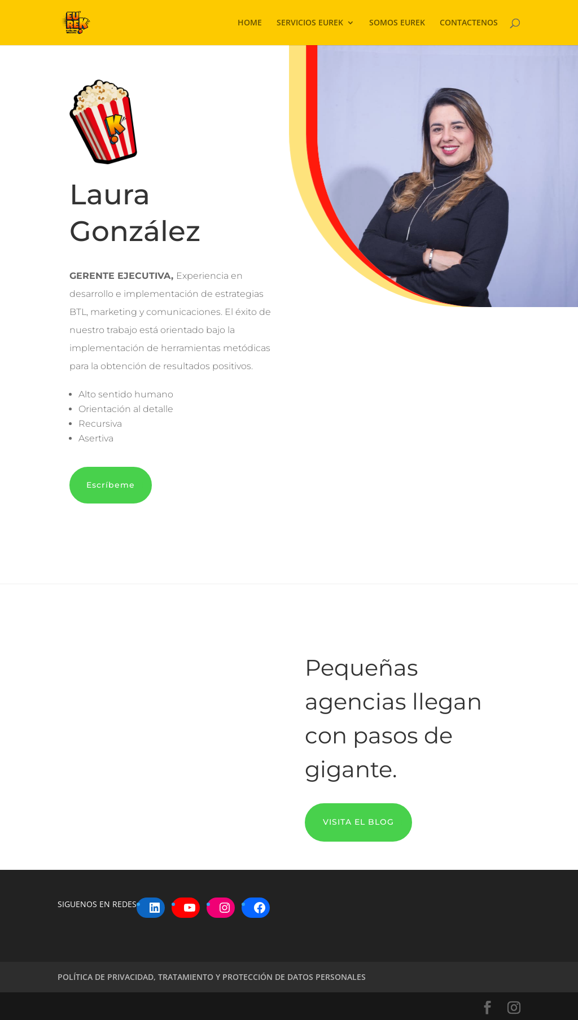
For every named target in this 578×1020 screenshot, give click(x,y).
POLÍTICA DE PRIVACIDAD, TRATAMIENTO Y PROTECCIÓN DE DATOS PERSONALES (212, 976)
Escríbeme (110, 485)
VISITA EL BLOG (358, 822)
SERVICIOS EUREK (310, 23)
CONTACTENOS (469, 23)
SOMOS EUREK (397, 23)
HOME (250, 23)
